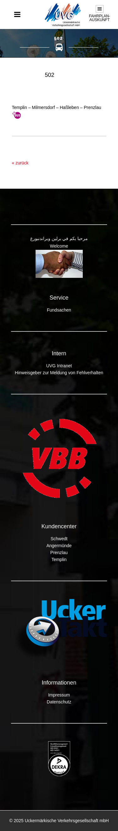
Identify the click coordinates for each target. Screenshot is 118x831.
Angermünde (58, 545)
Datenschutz (59, 701)
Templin (58, 559)
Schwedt (59, 538)
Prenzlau (59, 552)
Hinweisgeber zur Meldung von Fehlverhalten (59, 372)
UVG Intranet (59, 365)
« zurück (20, 162)
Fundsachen (59, 309)
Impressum (59, 694)
